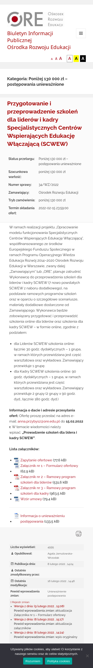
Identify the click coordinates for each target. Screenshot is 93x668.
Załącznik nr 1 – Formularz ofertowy (49, 466)
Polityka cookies (58, 661)
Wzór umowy (31, 499)
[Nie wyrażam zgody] (87, 655)
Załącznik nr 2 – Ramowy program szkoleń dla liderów (48, 479)
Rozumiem (33, 661)
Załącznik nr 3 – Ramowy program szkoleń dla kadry (48, 491)
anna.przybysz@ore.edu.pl (39, 421)
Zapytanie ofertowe (36, 460)
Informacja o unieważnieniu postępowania (42, 519)
